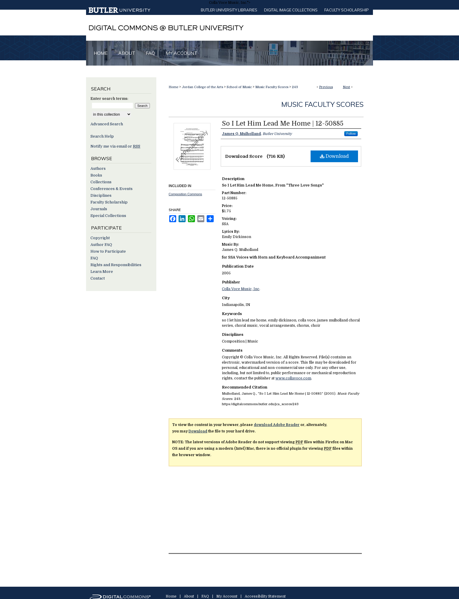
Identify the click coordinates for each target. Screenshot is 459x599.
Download (334, 156)
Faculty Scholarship (346, 10)
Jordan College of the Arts (202, 87)
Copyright (100, 238)
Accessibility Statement (265, 596)
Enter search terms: (109, 98)
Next (346, 87)
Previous (326, 87)
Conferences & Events (111, 188)
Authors (98, 168)
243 (295, 87)
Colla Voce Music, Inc (240, 289)
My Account (226, 596)
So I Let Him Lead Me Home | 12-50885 (282, 123)
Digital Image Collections (291, 10)
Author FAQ (101, 244)
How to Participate (108, 251)
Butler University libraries (229, 10)
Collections (101, 182)
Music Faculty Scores (271, 87)
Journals (98, 209)
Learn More (101, 271)
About (189, 596)
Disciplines (101, 195)
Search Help (102, 136)
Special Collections (108, 215)
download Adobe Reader (276, 425)
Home (173, 87)
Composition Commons (185, 194)
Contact (97, 278)
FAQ (94, 258)
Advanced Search (106, 124)
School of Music (239, 87)
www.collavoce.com (293, 378)
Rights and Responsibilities (115, 265)
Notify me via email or (115, 146)
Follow (351, 133)
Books (96, 175)
